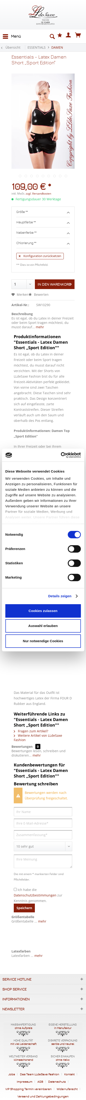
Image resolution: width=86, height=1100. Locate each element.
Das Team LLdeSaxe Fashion (39, 1074)
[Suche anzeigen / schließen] (52, 36)
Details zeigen (59, 596)
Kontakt (69, 1074)
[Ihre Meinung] (43, 861)
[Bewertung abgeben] (43, 846)
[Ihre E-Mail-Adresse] (43, 823)
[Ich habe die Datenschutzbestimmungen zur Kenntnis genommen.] (15, 889)
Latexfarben (21, 951)
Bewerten (38, 294)
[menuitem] (11, 36)
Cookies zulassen (43, 611)
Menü (12, 35)
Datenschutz (57, 1081)
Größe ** (43, 212)
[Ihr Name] (43, 811)
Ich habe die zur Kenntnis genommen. (38, 895)
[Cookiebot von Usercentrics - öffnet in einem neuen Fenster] (61, 455)
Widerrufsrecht (67, 1089)
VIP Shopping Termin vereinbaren (28, 1089)
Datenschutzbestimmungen (35, 895)
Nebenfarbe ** (43, 232)
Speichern (24, 908)
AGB (40, 1081)
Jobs (11, 1074)
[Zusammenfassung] (43, 834)
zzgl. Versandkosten (38, 193)
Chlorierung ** (43, 243)
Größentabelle (22, 917)
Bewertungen (22, 746)
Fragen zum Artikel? (31, 731)
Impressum (24, 1081)
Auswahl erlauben (43, 626)
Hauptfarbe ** (43, 222)
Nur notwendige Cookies (43, 641)
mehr (39, 327)
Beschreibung (22, 314)
